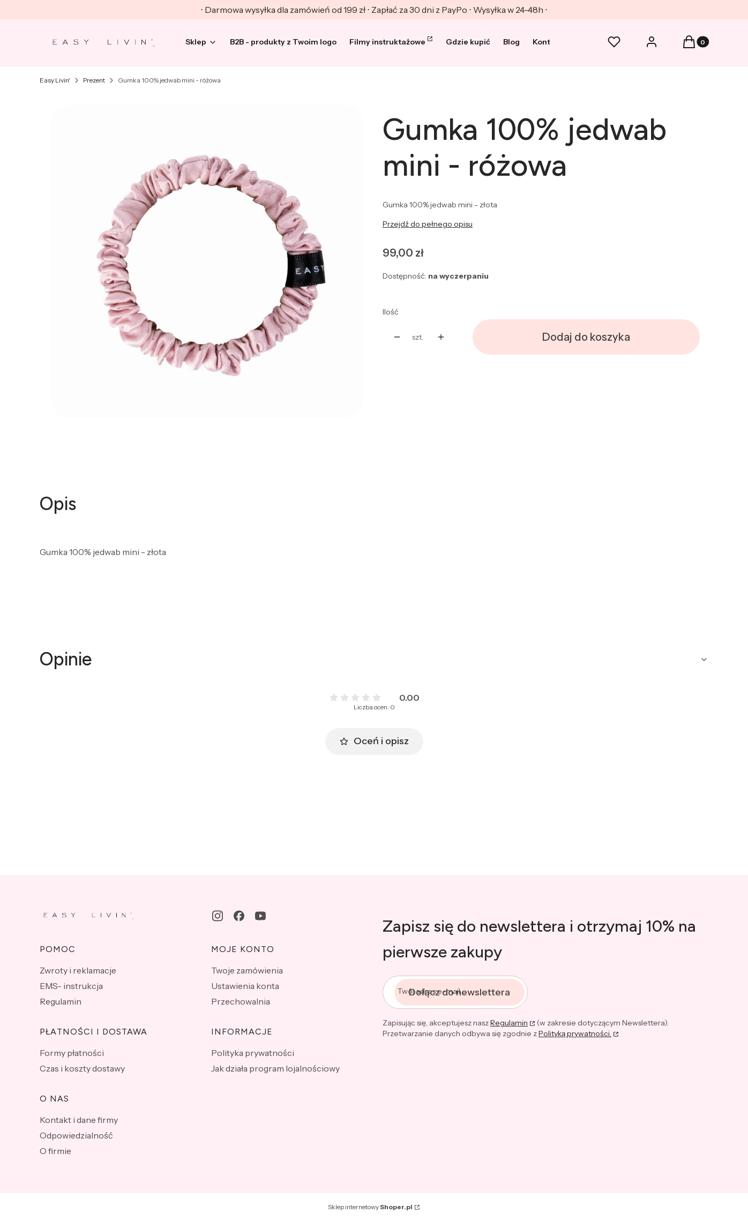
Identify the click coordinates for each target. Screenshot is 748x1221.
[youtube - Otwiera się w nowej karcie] (260, 916)
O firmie (55, 1150)
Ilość (390, 312)
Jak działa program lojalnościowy (275, 1068)
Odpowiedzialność (76, 1135)
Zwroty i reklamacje (78, 970)
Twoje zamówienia (247, 970)
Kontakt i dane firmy (79, 1119)
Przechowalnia (240, 1001)
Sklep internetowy (370, 1207)
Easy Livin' (55, 80)
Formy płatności (72, 1052)
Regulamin (60, 1001)
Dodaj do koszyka (586, 337)
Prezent (94, 80)
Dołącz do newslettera (459, 992)
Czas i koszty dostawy (82, 1068)
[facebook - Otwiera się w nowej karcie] (239, 916)
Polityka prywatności (252, 1052)
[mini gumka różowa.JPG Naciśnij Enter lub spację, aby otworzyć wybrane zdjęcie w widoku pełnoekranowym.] (206, 261)
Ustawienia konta (245, 985)
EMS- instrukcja (71, 985)
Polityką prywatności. (574, 1033)
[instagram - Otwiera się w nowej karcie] (217, 916)
